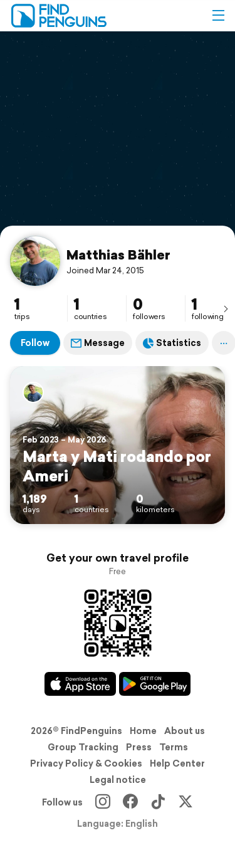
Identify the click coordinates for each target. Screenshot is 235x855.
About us (184, 731)
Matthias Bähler (118, 254)
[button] (218, 15)
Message (98, 343)
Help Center (177, 763)
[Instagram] (102, 802)
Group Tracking (83, 747)
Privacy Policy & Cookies (86, 763)
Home (143, 731)
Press (139, 747)
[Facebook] (130, 802)
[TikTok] (157, 802)
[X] (185, 802)
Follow (35, 343)
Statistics (172, 343)
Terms (173, 747)
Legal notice (118, 780)
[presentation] (225, 308)
